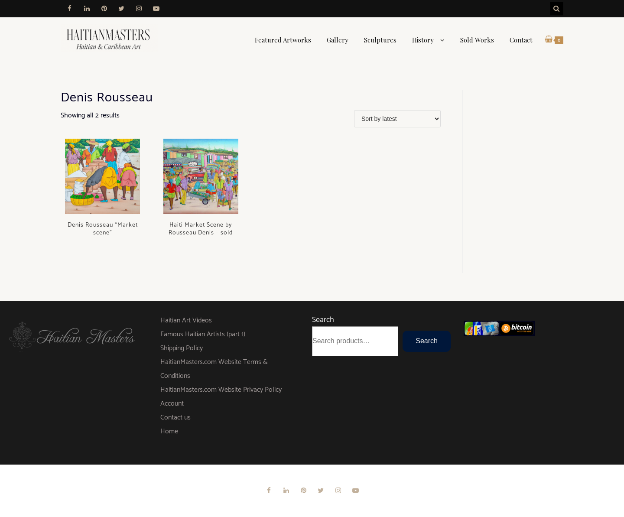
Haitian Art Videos (186, 320)
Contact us (175, 417)
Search (323, 319)
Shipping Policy (181, 348)
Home (169, 431)
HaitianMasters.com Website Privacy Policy (221, 390)
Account (172, 404)
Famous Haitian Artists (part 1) (202, 334)
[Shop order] (397, 118)
